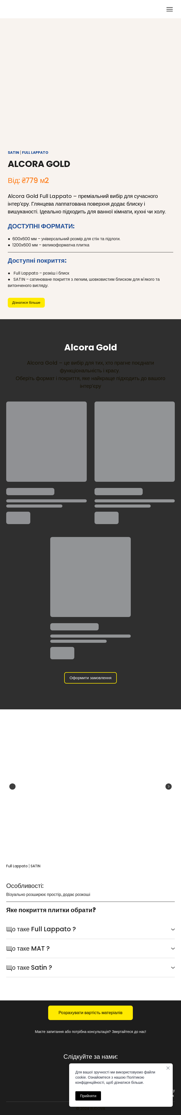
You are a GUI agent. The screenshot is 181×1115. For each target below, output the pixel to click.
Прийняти (88, 1096)
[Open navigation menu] (169, 9)
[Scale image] (90, 786)
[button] (26, 303)
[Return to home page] (27, 9)
